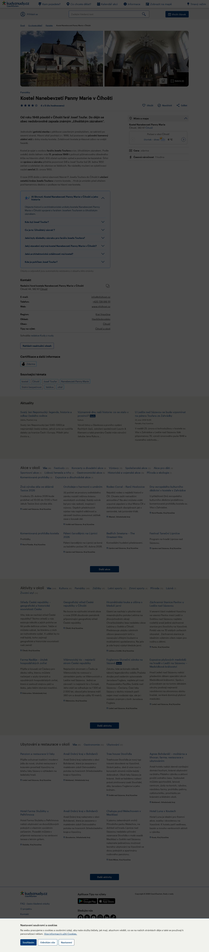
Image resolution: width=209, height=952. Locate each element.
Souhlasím (28, 942)
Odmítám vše (47, 942)
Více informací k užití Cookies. (60, 933)
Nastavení (66, 942)
